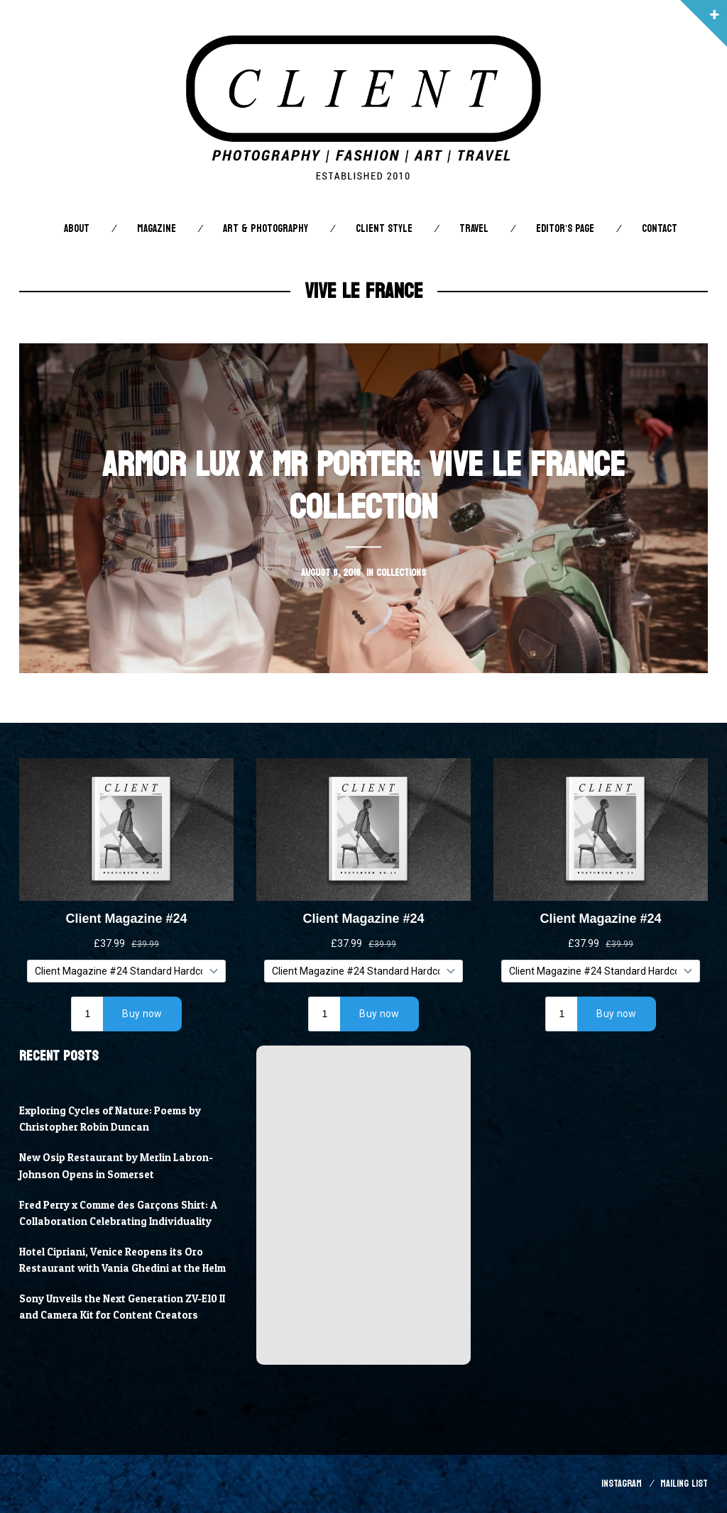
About (76, 228)
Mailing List (684, 1483)
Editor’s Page (565, 228)
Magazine (156, 228)
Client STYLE (384, 228)
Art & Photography (265, 228)
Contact (659, 228)
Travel (473, 228)
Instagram (621, 1483)
